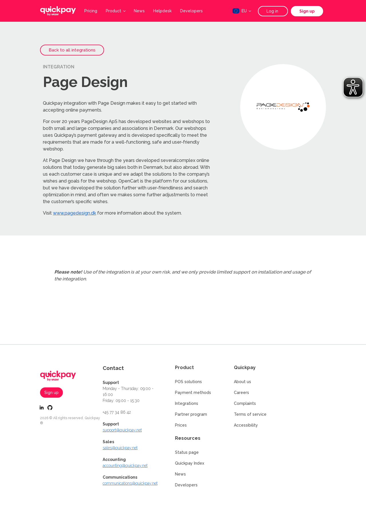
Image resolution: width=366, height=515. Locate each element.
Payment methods (193, 392)
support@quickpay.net (122, 430)
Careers (241, 392)
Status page (187, 452)
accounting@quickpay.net (125, 465)
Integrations (186, 403)
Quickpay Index (189, 463)
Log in (272, 11)
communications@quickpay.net (130, 483)
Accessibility (246, 425)
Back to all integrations (72, 50)
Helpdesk (162, 11)
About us (242, 381)
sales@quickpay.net (120, 447)
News (139, 11)
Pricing (90, 11)
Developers (191, 11)
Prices (181, 425)
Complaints (245, 403)
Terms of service (250, 414)
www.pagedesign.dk (74, 213)
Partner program (191, 414)
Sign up (307, 11)
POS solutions (188, 381)
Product (116, 11)
